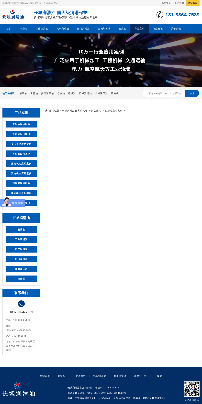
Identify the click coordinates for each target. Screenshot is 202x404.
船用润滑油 (83, 28)
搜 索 (192, 93)
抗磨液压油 (47, 93)
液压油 (23, 93)
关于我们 (176, 28)
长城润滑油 (85, 93)
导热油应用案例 (21, 153)
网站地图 (192, 2)
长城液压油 (101, 93)
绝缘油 (72, 93)
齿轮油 (34, 93)
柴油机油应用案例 (21, 193)
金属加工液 (104, 28)
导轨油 (61, 93)
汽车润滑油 (62, 28)
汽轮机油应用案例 (21, 173)
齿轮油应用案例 (21, 134)
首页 (9, 28)
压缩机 (115, 93)
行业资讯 (158, 28)
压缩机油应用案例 (21, 163)
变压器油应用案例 (21, 144)
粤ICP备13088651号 (154, 398)
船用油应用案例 (114, 110)
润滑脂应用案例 (21, 183)
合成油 (122, 28)
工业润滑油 (42, 28)
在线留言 (166, 2)
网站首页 (45, 376)
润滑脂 (23, 28)
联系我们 (179, 2)
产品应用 (140, 28)
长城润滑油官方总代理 (75, 110)
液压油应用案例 (21, 124)
